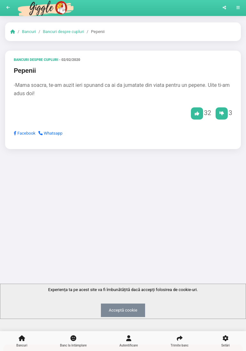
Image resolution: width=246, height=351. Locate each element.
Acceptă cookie (123, 310)
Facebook (25, 133)
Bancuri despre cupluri (63, 31)
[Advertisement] (123, 203)
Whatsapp (50, 133)
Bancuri (29, 31)
